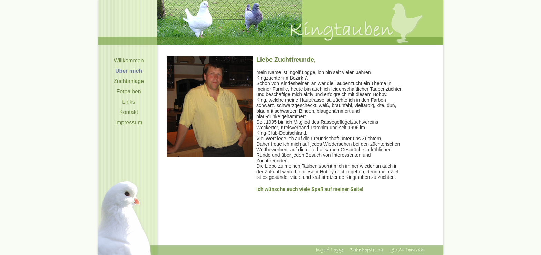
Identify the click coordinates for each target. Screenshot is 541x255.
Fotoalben (128, 91)
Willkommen (129, 60)
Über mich (128, 71)
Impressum (128, 122)
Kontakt (128, 112)
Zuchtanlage (129, 81)
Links (128, 102)
